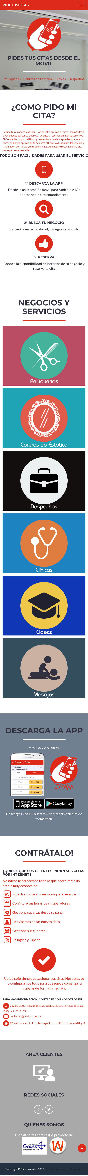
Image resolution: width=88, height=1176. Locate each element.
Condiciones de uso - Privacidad (64, 1169)
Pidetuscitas (16, 5)
